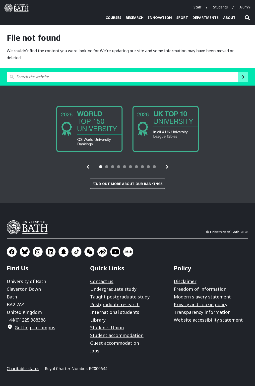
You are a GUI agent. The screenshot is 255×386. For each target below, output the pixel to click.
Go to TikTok (76, 252)
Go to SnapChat (63, 252)
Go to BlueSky (25, 252)
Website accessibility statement (208, 320)
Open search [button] (247, 17)
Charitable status (23, 368)
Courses (113, 17)
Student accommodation (116, 335)
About (229, 17)
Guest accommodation (114, 343)
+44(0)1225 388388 (26, 320)
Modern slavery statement (202, 297)
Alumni (245, 7)
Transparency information (202, 312)
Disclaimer (185, 281)
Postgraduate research (114, 304)
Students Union (107, 328)
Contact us (101, 281)
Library (98, 320)
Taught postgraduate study (120, 297)
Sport (182, 17)
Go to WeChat (89, 252)
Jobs (94, 351)
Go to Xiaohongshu (128, 252)
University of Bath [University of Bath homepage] (17, 7)
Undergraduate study (113, 289)
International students (114, 312)
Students (220, 7)
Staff (197, 7)
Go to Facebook (12, 252)
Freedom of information (200, 289)
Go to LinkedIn (51, 252)
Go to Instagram (38, 252)
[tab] (100, 166)
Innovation (160, 17)
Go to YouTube (115, 252)
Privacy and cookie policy (200, 304)
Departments (205, 17)
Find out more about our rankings (127, 183)
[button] (88, 167)
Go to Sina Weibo (102, 252)
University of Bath (29, 227)
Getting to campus (35, 328)
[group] (89, 129)
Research (134, 17)
